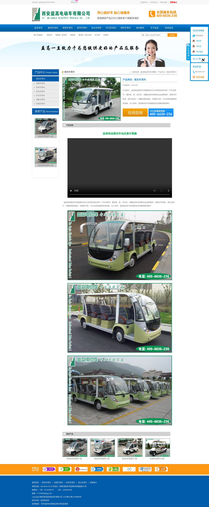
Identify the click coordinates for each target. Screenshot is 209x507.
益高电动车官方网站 (148, 72)
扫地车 (106, 35)
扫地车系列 (40, 104)
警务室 (72, 35)
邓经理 (198, 41)
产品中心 (161, 72)
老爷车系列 (82, 28)
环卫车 (97, 35)
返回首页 (35, 482)
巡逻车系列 (67, 28)
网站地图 (163, 2)
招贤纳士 (173, 2)
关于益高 (155, 28)
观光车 (49, 35)
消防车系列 (125, 28)
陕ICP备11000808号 (74, 497)
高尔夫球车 (96, 28)
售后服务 (199, 52)
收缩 (188, 51)
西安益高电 (63, 504)
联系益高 (153, 2)
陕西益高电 (54, 504)
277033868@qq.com (44, 493)
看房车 (81, 35)
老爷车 (64, 35)
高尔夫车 (88, 35)
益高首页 (38, 28)
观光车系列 (53, 28)
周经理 (198, 46)
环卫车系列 (111, 28)
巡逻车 (58, 35)
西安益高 (198, 77)
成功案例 (140, 28)
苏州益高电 (45, 504)
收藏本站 (143, 2)
